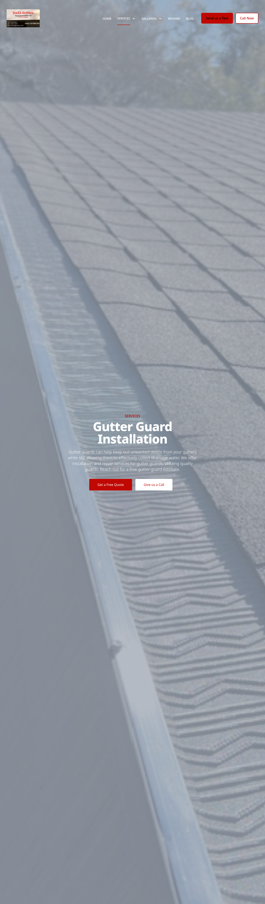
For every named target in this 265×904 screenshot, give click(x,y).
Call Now (247, 18)
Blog (190, 18)
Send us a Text (217, 18)
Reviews (174, 18)
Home (107, 18)
